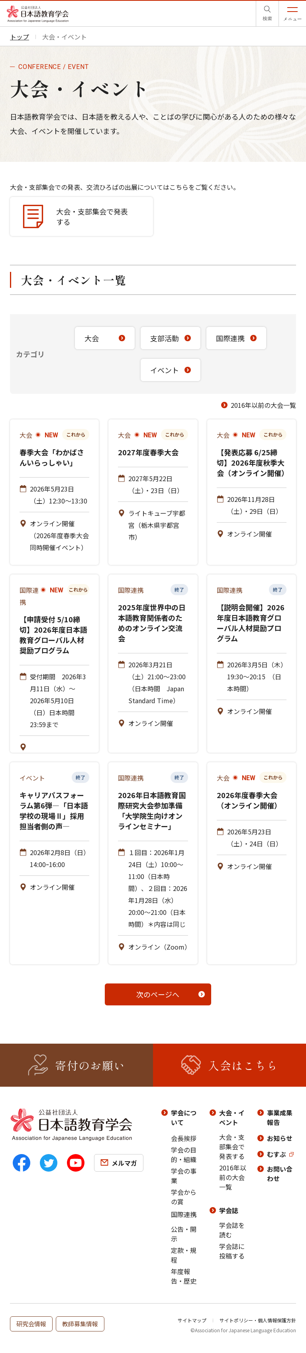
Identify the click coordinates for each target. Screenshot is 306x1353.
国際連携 (183, 1214)
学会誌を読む (232, 1229)
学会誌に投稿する (232, 1251)
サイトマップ (192, 1320)
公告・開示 (183, 1233)
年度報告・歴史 (183, 1276)
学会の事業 (183, 1175)
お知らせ (279, 1138)
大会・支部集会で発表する (232, 1146)
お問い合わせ (279, 1173)
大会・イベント (232, 1117)
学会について (183, 1117)
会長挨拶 (183, 1138)
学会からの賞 (183, 1196)
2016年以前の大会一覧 (263, 405)
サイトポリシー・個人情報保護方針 (258, 1320)
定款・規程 (183, 1255)
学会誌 (228, 1210)
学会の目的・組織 (183, 1154)
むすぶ (276, 1154)
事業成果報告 (279, 1117)
